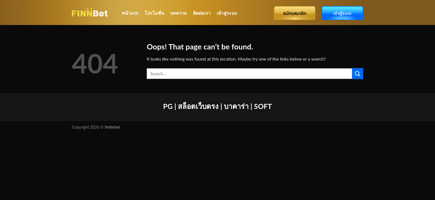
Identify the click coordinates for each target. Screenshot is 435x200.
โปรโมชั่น (154, 13)
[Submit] (357, 73)
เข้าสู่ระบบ (227, 13)
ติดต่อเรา (202, 13)
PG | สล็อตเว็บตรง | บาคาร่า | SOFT (217, 106)
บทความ (178, 13)
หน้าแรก (130, 13)
